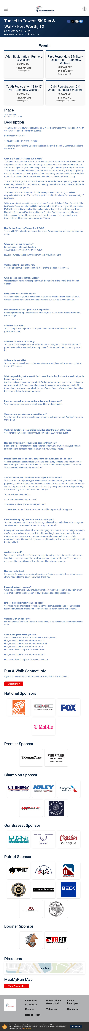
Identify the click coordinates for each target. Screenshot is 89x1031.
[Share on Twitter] (73, 21)
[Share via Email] (77, 21)
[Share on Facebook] (68, 21)
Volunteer (51, 1009)
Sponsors (72, 1009)
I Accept (76, 1027)
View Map (44, 968)
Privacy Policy (26, 1028)
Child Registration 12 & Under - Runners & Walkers (65, 88)
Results (29, 1009)
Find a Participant (73, 1002)
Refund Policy (32, 1015)
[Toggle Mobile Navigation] (5, 9)
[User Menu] (84, 8)
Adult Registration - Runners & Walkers (23, 58)
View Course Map (16, 986)
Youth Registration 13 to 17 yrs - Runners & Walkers (24, 88)
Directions (34, 34)
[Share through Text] (81, 21)
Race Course (31, 1004)
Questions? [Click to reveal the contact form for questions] (14, 683)
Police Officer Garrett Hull (53, 1002)
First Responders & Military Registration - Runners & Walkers (65, 60)
